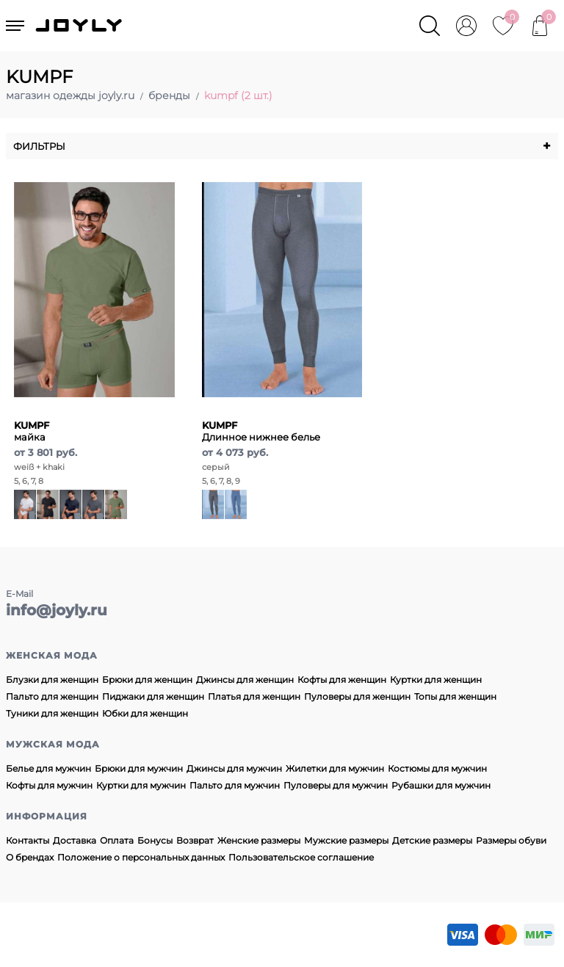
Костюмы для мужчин (437, 768)
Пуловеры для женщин (357, 696)
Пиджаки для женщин (153, 696)
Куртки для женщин (436, 679)
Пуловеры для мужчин (335, 785)
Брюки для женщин (147, 679)
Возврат (195, 840)
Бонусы (155, 840)
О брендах (30, 857)
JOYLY (80, 26)
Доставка (74, 840)
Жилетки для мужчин (335, 768)
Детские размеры (432, 840)
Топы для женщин (455, 696)
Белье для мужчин (48, 768)
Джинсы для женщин (245, 679)
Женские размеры (258, 840)
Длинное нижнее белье (261, 431)
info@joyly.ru (56, 610)
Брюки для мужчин (139, 768)
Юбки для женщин (145, 713)
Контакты (27, 840)
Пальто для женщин (52, 696)
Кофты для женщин (341, 679)
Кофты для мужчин (49, 785)
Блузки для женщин (52, 679)
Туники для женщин (52, 713)
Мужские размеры (346, 840)
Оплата (117, 840)
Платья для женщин (254, 696)
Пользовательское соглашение (301, 857)
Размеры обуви (511, 840)
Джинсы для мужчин (234, 768)
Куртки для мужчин (141, 785)
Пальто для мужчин (234, 785)
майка (31, 431)
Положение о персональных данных (141, 857)
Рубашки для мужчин (441, 785)
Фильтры (282, 146)
